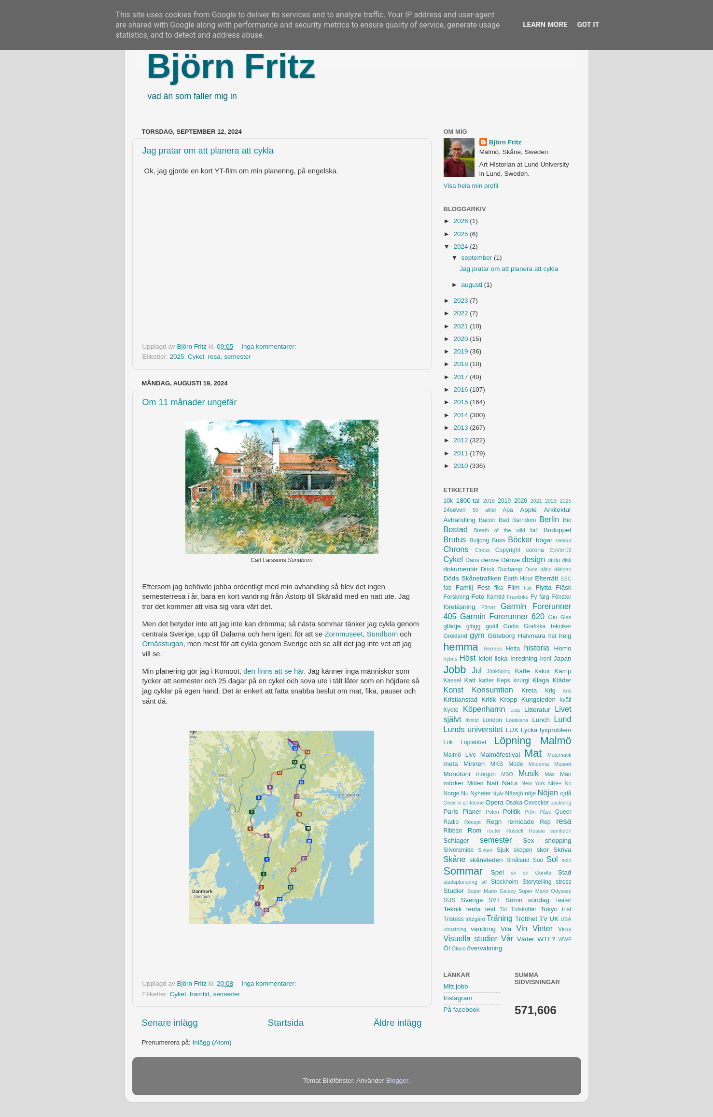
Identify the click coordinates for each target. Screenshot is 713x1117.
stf (484, 882)
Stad (565, 872)
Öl (447, 948)
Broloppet (558, 530)
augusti (472, 284)
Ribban (453, 830)
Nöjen (548, 792)
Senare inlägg (170, 1023)
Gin (552, 617)
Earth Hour (517, 578)
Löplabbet (473, 742)
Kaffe (522, 671)
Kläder (561, 680)
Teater (563, 900)
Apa (508, 510)
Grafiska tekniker (547, 626)
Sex (528, 840)
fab (448, 587)
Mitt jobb (456, 986)
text (490, 909)
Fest (483, 587)
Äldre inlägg (398, 1023)
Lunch (541, 719)
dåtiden (562, 569)
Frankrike (518, 597)
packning (560, 803)
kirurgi (521, 680)
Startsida (286, 1023)
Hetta (513, 648)
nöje (530, 793)
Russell (514, 831)
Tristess (454, 919)
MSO (507, 774)
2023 (461, 300)
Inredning (523, 658)
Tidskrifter (523, 909)
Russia (537, 831)
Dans (472, 560)
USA (565, 919)
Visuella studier (471, 938)
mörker (454, 783)
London (492, 720)
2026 (461, 221)
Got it (588, 24)
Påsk (545, 812)
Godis (511, 626)
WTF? (546, 939)
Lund (562, 719)
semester (237, 356)
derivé (490, 560)
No (568, 783)
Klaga (540, 680)
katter (486, 680)
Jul (477, 670)
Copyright (507, 550)
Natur (510, 783)
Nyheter (480, 793)
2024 (461, 246)
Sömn (513, 900)
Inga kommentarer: (269, 346)
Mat (533, 753)
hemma (461, 647)
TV (543, 918)
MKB (496, 764)
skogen (523, 850)
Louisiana (517, 720)
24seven (455, 510)
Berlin (549, 519)
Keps (503, 680)
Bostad (456, 529)
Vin (521, 928)
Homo (563, 648)
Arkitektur (558, 509)
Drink (487, 569)
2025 (177, 356)
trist (567, 909)
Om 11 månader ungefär (189, 402)
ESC (565, 578)
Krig (550, 690)
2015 (461, 402)
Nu (465, 793)
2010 (461, 465)
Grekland (455, 636)
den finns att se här (273, 671)
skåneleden (486, 859)
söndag (538, 900)
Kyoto (451, 710)
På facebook (462, 1009)
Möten (475, 783)
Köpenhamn (484, 709)
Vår (507, 938)
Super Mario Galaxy (491, 891)
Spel (497, 872)
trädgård (475, 919)
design (533, 559)
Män (566, 774)
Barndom (524, 520)
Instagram (458, 998)
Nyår (497, 793)
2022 (461, 313)
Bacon (487, 520)
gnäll (492, 626)
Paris (451, 811)
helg (565, 635)
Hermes (493, 648)
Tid (503, 909)
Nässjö (514, 793)
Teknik (453, 909)
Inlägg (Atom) (212, 1042)
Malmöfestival (500, 754)
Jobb (455, 670)
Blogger (397, 1080)
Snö (538, 860)
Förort (488, 607)
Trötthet (526, 918)
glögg (473, 626)
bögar (544, 540)
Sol (552, 859)
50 (475, 510)
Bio (567, 520)
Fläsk (563, 587)
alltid (490, 510)
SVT (494, 900)
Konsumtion (492, 689)
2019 (461, 351)
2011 (461, 453)
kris (567, 690)
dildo (554, 560)
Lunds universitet (473, 729)
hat (552, 636)
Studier (454, 890)
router (494, 831)
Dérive (510, 560)
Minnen (474, 763)
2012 (461, 440)
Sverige (472, 900)
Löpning (512, 741)
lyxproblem (555, 730)
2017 (461, 377)
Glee (566, 617)
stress (563, 881)
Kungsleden (538, 699)
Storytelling (536, 881)
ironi (545, 658)
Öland (459, 948)
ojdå (566, 793)
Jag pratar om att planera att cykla (208, 151)
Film (513, 587)
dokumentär (461, 569)
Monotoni (457, 774)
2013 (461, 427)
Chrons (456, 549)
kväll (565, 699)
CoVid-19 (561, 550)
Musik (528, 773)
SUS (450, 900)
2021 (461, 326)
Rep (545, 822)
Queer (563, 811)
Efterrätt (546, 578)
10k (448, 500)
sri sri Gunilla (531, 873)
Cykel (196, 356)
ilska (501, 658)
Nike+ (554, 783)
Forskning (456, 597)
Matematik (559, 755)
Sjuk (502, 849)
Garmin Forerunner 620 (502, 616)
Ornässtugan (162, 644)
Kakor (542, 671)
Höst (467, 657)
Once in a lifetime (464, 803)
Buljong (479, 540)
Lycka (529, 730)
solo (567, 860)
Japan (563, 658)
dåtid (545, 569)
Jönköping (498, 671)
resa (214, 356)
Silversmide (459, 850)
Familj (464, 587)
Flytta (543, 587)
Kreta (529, 690)
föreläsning (459, 606)
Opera (494, 802)
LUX (512, 730)
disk (566, 560)
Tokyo (549, 909)
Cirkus (482, 550)
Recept (472, 822)
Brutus (455, 539)
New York (533, 783)
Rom (475, 830)
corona (535, 550)
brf (534, 530)
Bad (504, 520)
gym (477, 635)
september (477, 257)
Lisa (515, 710)
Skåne (455, 859)
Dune (531, 569)
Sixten (485, 850)
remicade (520, 821)
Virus (564, 929)
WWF (565, 939)
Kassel (452, 680)
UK (554, 918)
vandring (483, 929)
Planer (471, 811)
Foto (477, 596)
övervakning (485, 948)
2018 (461, 364)
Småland (518, 860)
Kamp (562, 671)
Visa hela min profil (471, 185)
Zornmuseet (343, 634)
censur (563, 540)
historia (536, 647)
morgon (486, 774)
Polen (492, 812)
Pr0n (530, 812)
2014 (461, 415)
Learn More (545, 24)
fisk (527, 588)
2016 (461, 389)
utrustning (455, 929)
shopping (558, 840)
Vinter (542, 928)
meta (451, 763)
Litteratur (537, 709)
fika (498, 587)
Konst (453, 689)
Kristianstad (461, 699)
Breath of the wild (499, 530)
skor (542, 849)
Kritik (488, 699)
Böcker (520, 539)
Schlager (456, 840)
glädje (452, 626)
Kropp (508, 699)
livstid (472, 720)
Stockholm (504, 881)
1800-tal (468, 500)
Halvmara (531, 635)
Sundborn (382, 634)
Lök (448, 742)
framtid (200, 994)
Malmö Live (460, 754)
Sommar (463, 871)
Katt (469, 680)
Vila (506, 929)
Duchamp (509, 569)
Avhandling (460, 519)
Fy (534, 597)
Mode (515, 764)
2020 (461, 338)
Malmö (556, 741)
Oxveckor (536, 802)
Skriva (562, 849)
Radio (451, 822)
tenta (473, 909)
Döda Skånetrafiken (473, 578)
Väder (525, 939)
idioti (485, 658)
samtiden (561, 831)
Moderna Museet (550, 764)
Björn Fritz (231, 66)
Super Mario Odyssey (544, 891)
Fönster (561, 597)
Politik (511, 811)
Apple (528, 509)
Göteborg (501, 635)
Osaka (513, 802)
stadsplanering (460, 882)
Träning (500, 918)
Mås (550, 774)
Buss (498, 540)
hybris (451, 659)
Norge (452, 793)
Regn (494, 821)
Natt (493, 783)
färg (544, 597)
